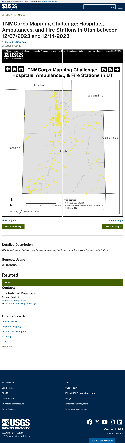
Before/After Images (13, 15)
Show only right (115, 220)
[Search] (113, 6)
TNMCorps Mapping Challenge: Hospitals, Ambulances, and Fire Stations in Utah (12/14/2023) (80, 51)
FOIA (67, 383)
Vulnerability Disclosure (13, 404)
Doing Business (9, 409)
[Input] (99, 6)
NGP (4, 341)
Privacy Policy (71, 388)
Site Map (6, 393)
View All (7, 346)
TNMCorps (7, 336)
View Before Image (13, 226)
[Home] (9, 9)
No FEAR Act (8, 398)
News (7, 282)
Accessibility (8, 383)
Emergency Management (76, 409)
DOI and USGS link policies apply (80, 393)
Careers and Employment (76, 404)
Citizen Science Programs (14, 331)
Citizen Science (9, 321)
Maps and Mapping (11, 326)
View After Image (112, 226)
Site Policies (7, 388)
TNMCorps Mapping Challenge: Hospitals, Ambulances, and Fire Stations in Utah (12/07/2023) (44, 51)
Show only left (9, 220)
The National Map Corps (16, 42)
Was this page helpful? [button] (102, 440)
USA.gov (68, 398)
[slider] (62, 133)
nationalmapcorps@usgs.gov (23, 303)
